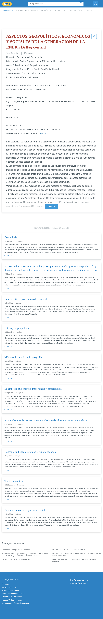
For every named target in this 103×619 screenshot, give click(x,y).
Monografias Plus (8, 10)
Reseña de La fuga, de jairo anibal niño (17, 550)
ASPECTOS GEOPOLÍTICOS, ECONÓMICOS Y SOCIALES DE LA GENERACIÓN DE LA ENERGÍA (56, 10)
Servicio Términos (9, 587)
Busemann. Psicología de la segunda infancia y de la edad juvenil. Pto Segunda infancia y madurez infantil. (25, 555)
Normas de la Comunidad (12, 597)
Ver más (51, 206)
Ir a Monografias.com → (80, 580)
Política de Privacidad (10, 591)
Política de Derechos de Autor (13, 594)
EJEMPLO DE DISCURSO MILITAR (16, 559)
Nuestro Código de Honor (12, 600)
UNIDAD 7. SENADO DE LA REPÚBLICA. (69, 550)
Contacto (5, 584)
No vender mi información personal (15, 603)
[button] (94, 42)
